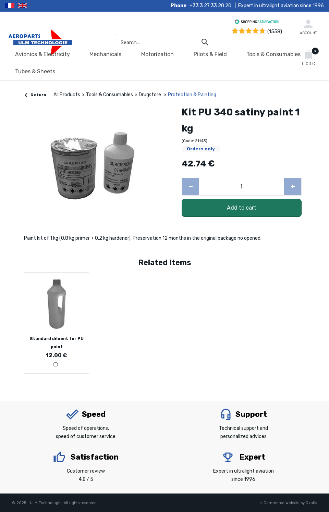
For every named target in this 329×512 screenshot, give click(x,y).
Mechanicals (105, 54)
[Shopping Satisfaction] (257, 23)
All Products (66, 95)
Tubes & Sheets (35, 71)
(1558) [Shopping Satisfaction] (274, 32)
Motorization (157, 54)
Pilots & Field (210, 54)
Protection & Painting (192, 95)
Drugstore (150, 95)
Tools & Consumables (273, 54)
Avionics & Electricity (42, 54)
